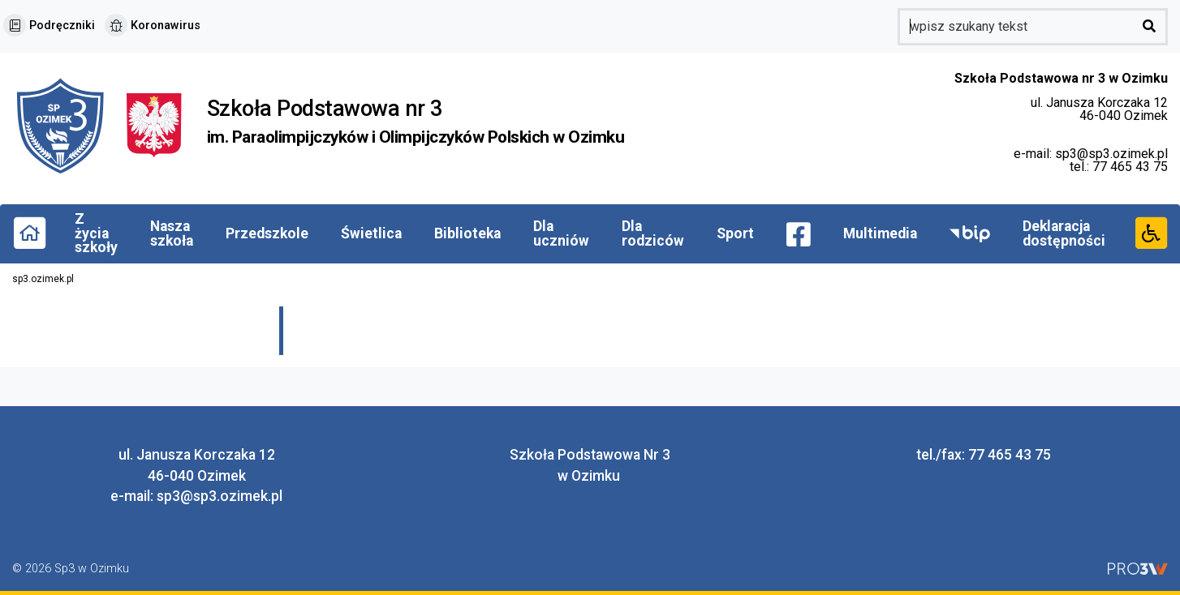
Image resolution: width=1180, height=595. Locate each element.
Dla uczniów (561, 233)
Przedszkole (267, 233)
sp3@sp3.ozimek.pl (1111, 153)
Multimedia (880, 233)
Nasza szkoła (171, 233)
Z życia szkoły (96, 233)
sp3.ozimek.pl (43, 279)
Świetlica (371, 233)
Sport (735, 233)
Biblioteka (467, 233)
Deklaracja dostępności (1064, 233)
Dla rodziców (653, 233)
